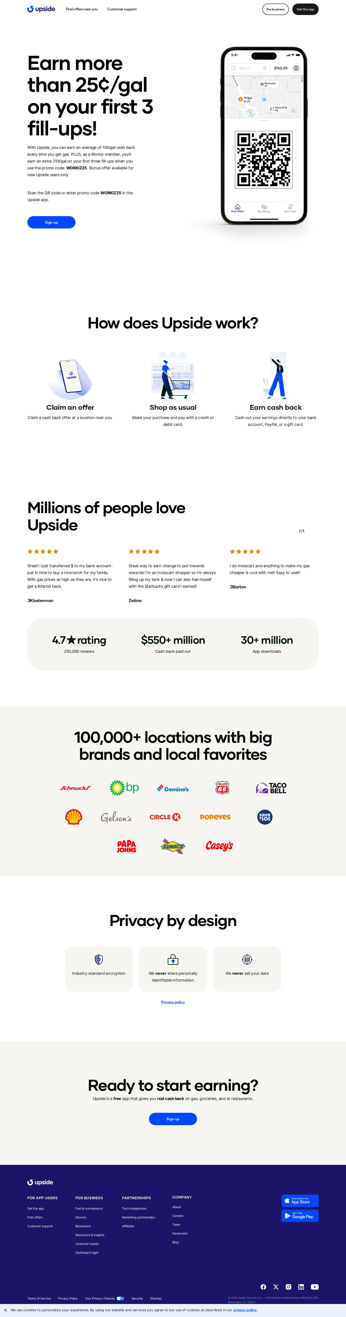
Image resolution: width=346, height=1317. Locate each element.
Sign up (51, 222)
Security (137, 1298)
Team (176, 1224)
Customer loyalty (87, 1244)
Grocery (81, 1217)
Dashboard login (86, 1252)
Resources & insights (90, 1235)
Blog (175, 1242)
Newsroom (180, 1233)
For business (275, 9)
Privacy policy (172, 1002)
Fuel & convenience (89, 1208)
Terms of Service (39, 1298)
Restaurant (83, 1226)
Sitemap (156, 1298)
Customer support (40, 1226)
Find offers (34, 1217)
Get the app (305, 9)
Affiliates (128, 1226)
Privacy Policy (68, 1298)
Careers (177, 1216)
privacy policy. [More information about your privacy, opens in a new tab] (245, 1310)
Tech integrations (134, 1208)
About (176, 1207)
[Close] (5, 1310)
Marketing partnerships (138, 1217)
